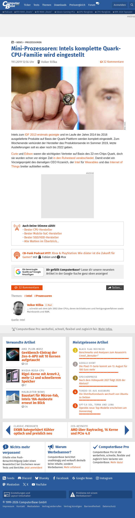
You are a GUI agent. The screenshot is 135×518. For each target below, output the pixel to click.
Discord (27, 478)
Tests (36, 5)
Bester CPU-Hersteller (38, 230)
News (19, 42)
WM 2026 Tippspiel (123, 11)
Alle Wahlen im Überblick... (41, 241)
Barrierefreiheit (92, 506)
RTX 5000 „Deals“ (24, 11)
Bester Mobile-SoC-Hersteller (43, 234)
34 (25, 406)
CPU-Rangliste (104, 11)
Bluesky (44, 478)
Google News (84, 478)
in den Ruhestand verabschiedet (73, 158)
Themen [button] (46, 5)
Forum (91, 5)
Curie (14, 153)
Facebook (62, 478)
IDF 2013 (30, 134)
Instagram (106, 478)
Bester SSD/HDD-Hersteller (41, 237)
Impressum (8, 506)
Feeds (10, 478)
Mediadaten (33, 506)
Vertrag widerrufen (52, 506)
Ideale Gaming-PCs (65, 11)
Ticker (27, 5)
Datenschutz (109, 506)
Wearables (91, 162)
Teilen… (116, 288)
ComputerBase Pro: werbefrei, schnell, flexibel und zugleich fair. (62, 329)
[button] (132, 5)
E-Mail (49, 305)
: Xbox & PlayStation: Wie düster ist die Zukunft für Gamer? (68, 255)
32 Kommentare (27, 287)
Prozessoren (33, 42)
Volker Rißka (35, 305)
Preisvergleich (77, 5)
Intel (77, 162)
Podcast (8, 11)
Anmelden (120, 5)
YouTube (41, 485)
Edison (28, 153)
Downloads (60, 5)
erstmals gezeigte (48, 134)
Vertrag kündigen (73, 506)
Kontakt (21, 506)
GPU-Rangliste (86, 11)
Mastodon (13, 485)
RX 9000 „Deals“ (44, 11)
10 (25, 364)
